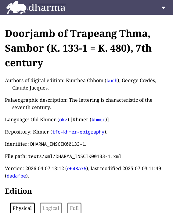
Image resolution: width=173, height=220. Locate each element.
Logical (50, 208)
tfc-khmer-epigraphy (78, 132)
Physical (22, 208)
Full (74, 208)
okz (63, 119)
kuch (111, 80)
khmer (98, 119)
